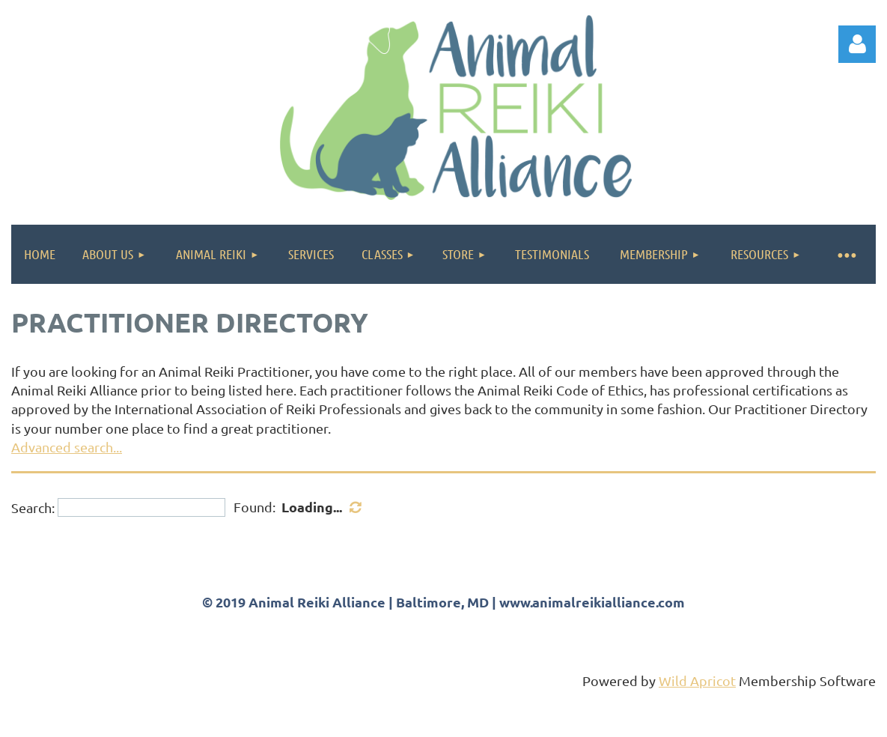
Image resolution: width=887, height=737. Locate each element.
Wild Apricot (697, 680)
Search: (33, 507)
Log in (857, 44)
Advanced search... (66, 447)
